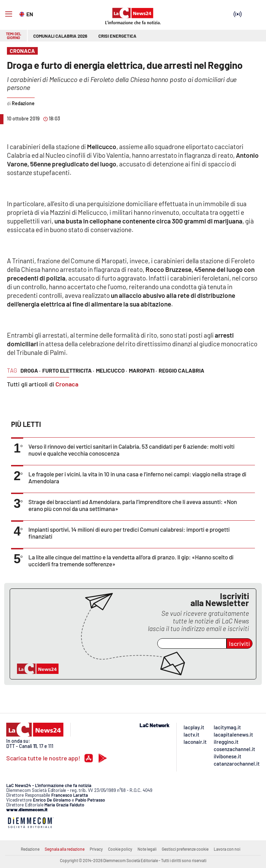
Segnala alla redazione (65, 849)
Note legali (147, 849)
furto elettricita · (68, 370)
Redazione (30, 849)
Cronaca (66, 384)
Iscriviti (239, 643)
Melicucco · (111, 370)
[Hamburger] (8, 14)
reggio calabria (181, 370)
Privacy (96, 849)
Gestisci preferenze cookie (185, 849)
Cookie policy (120, 849)
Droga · (30, 370)
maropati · (143, 370)
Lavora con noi (227, 849)
